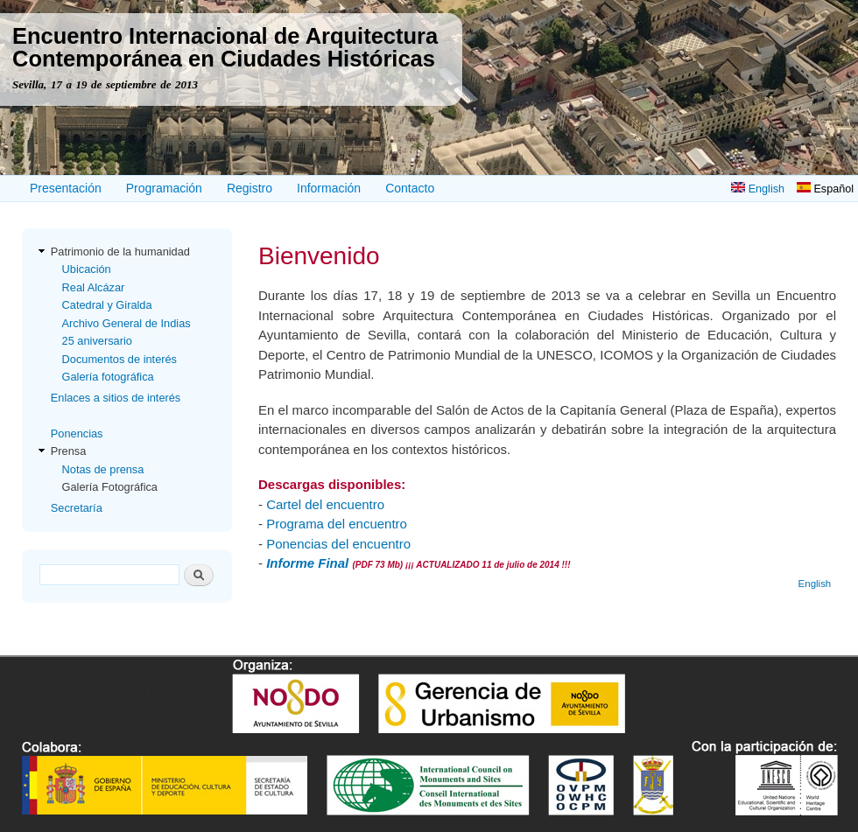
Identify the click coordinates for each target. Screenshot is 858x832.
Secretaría (76, 507)
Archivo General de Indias (126, 323)
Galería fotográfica (108, 376)
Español (825, 189)
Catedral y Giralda (107, 304)
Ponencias (77, 433)
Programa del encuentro (336, 523)
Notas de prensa (103, 469)
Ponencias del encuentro (338, 543)
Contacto (409, 188)
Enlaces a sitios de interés (115, 397)
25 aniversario (97, 340)
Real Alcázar (93, 287)
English (757, 189)
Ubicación (86, 269)
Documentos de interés (119, 359)
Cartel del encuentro (325, 504)
